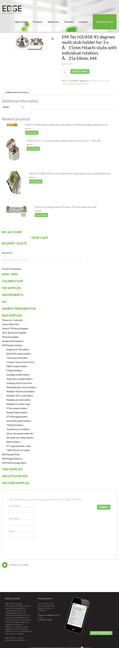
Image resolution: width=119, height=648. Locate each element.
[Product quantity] (66, 72)
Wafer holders (13, 441)
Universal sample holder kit (19, 433)
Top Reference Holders (18, 429)
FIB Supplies (11, 288)
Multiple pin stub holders (18, 399)
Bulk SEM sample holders (18, 353)
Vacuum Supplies (15, 483)
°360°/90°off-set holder (18, 450)
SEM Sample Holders (80, 83)
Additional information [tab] (17, 92)
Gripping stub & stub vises (19, 382)
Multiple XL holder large (18, 403)
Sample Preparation (19, 308)
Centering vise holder (17, 357)
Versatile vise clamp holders (20, 437)
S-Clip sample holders (16, 408)
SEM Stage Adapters (12, 458)
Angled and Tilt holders (17, 349)
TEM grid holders (15, 424)
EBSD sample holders (16, 366)
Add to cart (79, 71)
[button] (52, 39)
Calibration (12, 281)
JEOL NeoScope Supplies (14, 332)
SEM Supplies (12, 315)
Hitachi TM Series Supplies (15, 328)
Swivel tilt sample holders (18, 420)
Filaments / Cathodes (12, 320)
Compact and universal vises (20, 362)
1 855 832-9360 (46, 619)
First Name (14, 505)
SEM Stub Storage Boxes (14, 462)
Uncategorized (15, 476)
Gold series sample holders (19, 378)
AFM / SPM (10, 274)
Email (12, 530)
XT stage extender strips (18, 445)
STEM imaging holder (17, 416)
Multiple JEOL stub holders (19, 395)
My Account (12, 232)
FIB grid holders (14, 370)
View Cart (39, 237)
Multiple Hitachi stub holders (20, 391)
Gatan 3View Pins (10, 324)
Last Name (14, 518)
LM (4, 301)
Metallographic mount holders (21, 387)
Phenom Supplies (10, 336)
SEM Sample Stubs (11, 454)
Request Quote (14, 243)
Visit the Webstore (101, 633)
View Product (32, 132)
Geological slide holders (18, 374)
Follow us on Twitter (19, 564)
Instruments (12, 295)
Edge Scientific (12, 9)
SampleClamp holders (17, 412)
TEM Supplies (12, 469)
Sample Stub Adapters (13, 341)
